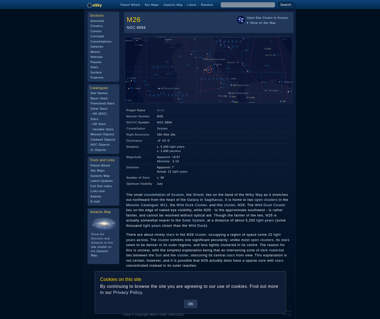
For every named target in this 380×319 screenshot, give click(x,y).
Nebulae (97, 56)
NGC (131, 27)
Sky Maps (152, 4)
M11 (164, 205)
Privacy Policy (127, 292)
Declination (134, 140)
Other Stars (99, 108)
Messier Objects (102, 134)
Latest (192, 4)
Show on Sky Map (261, 22)
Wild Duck (197, 226)
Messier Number (138, 116)
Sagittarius (213, 200)
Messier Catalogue (142, 205)
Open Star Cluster (260, 17)
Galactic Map (173, 4)
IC (135, 122)
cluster (229, 205)
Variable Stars (103, 129)
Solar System (193, 220)
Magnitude (133, 157)
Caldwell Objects (103, 139)
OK (190, 304)
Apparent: (164, 157)
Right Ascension (138, 134)
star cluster (99, 246)
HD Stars (99, 124)
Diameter (132, 167)
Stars (94, 67)
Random (207, 4)
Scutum (282, 17)
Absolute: (163, 161)
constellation (155, 195)
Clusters (97, 25)
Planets (96, 62)
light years (177, 146)
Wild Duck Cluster (192, 205)
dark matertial (272, 250)
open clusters (266, 200)
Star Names (99, 93)
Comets (96, 31)
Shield (198, 195)
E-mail (95, 201)
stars (170, 235)
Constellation (135, 128)
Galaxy (193, 200)
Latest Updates (102, 180)
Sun (158, 255)
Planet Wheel (130, 4)
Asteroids (97, 20)
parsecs (175, 150)
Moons (95, 51)
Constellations (101, 41)
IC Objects (98, 149)
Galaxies (97, 46)
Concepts (97, 36)
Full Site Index (101, 186)
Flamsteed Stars (103, 103)
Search (285, 5)
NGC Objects (100, 144)
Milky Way (254, 195)
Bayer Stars (99, 98)
